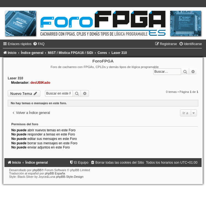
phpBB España (55, 173)
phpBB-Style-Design (69, 176)
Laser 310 (15, 78)
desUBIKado (40, 83)
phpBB (36, 170)
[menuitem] (38, 44)
